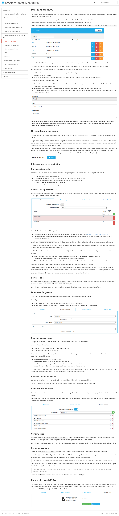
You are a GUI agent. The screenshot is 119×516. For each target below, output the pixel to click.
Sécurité (6, 53)
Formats (6, 57)
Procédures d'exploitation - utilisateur (14, 14)
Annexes (6, 76)
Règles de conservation (11, 32)
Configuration (7, 69)
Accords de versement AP (12, 45)
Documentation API (9, 72)
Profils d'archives (9, 41)
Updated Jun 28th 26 (22, 513)
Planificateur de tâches (10, 65)
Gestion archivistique (10, 24)
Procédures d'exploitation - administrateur (11, 19)
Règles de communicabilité (12, 28)
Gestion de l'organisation (11, 61)
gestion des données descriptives (97, 234)
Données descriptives (10, 49)
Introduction (6, 10)
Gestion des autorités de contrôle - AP (14, 36)
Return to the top (8, 513)
